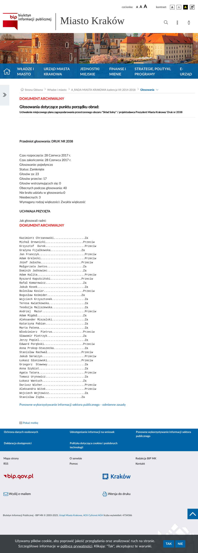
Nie (180, 543)
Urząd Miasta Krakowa (57, 71)
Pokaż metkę (30, 423)
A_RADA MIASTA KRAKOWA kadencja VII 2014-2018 (103, 90)
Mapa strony (11, 458)
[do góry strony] (192, 514)
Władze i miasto (25, 71)
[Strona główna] (8, 72)
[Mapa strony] (178, 23)
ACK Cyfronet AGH (93, 515)
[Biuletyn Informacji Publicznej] (49, 479)
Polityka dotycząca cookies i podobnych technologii (93, 445)
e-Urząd (186, 71)
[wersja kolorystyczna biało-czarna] (179, 7)
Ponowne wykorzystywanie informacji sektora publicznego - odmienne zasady (72, 404)
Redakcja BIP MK (146, 458)
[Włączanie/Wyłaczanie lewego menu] (4, 95)
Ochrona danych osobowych (21, 432)
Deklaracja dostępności (18, 443)
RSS (6, 463)
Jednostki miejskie (89, 71)
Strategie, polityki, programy (153, 71)
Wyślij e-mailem (17, 494)
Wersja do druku (117, 494)
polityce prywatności (76, 546)
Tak (169, 543)
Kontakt (140, 463)
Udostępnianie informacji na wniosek (92, 432)
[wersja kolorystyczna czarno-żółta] (185, 7)
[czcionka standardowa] (137, 7)
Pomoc (74, 463)
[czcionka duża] (149, 6)
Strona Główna (34, 90)
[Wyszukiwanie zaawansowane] (166, 22)
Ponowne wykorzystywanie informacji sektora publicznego (163, 434)
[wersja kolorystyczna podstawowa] (172, 7)
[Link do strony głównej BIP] (69, 21)
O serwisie (76, 458)
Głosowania (147, 90)
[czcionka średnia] (141, 7)
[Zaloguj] (189, 23)
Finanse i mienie (117, 71)
